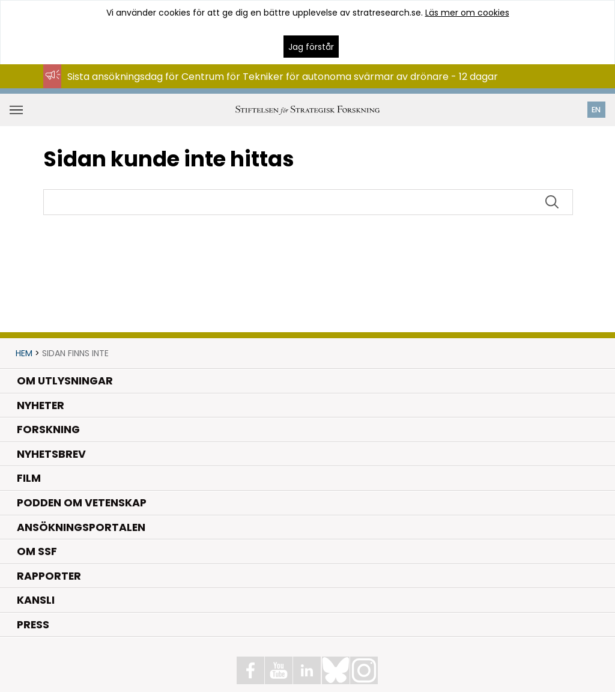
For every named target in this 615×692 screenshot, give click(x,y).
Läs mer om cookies (467, 13)
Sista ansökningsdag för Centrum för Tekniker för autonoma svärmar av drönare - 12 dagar (282, 76)
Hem (24, 353)
